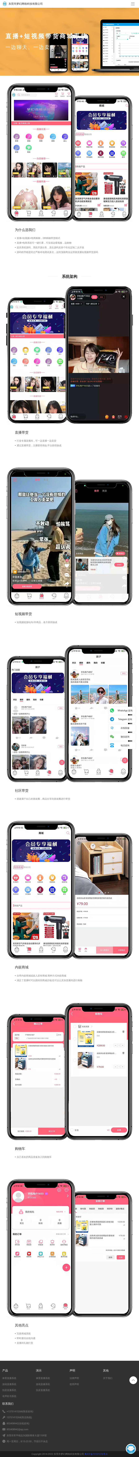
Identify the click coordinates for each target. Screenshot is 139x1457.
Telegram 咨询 (125, 719)
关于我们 (107, 1378)
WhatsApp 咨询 (125, 710)
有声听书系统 (9, 1396)
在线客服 (125, 728)
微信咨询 (125, 737)
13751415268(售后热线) (19, 1417)
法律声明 (74, 1378)
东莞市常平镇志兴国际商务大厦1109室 (27, 1435)
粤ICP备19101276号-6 (96, 1454)
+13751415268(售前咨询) (20, 1411)
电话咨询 (125, 745)
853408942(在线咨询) (18, 1423)
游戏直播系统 (9, 1384)
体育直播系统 (9, 1378)
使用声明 (74, 1384)
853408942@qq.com (17, 1429)
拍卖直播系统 (9, 1390)
